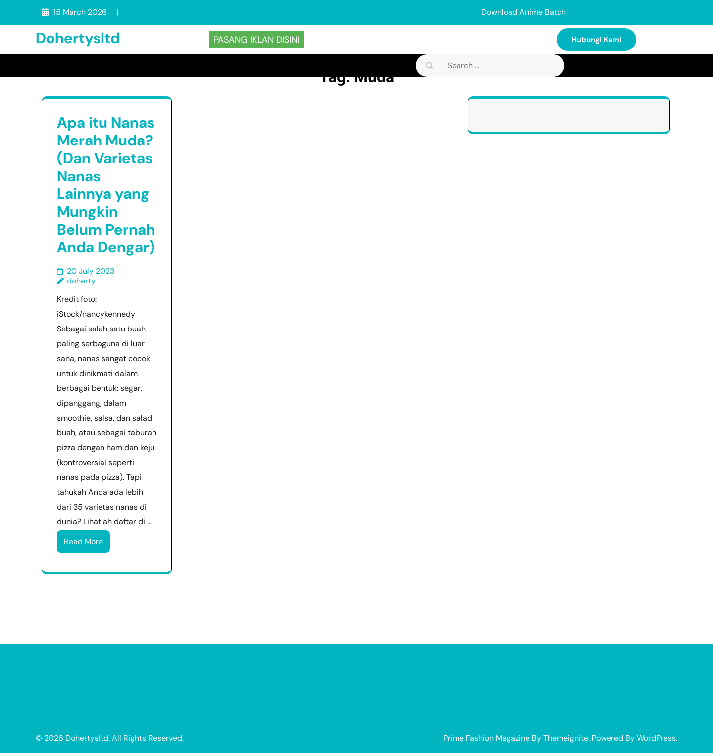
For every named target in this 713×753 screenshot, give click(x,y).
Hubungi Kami (596, 40)
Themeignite (565, 738)
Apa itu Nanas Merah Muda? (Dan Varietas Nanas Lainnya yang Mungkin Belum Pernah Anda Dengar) (106, 185)
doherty (81, 281)
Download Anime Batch (523, 12)
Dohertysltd (78, 37)
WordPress (656, 738)
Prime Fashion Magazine (486, 738)
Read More (83, 541)
